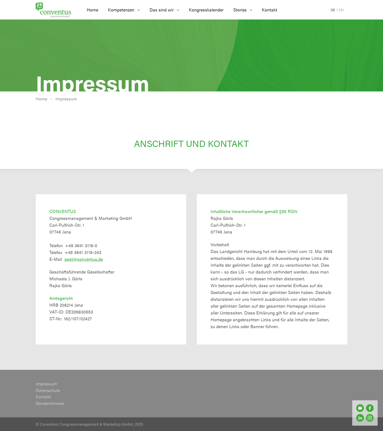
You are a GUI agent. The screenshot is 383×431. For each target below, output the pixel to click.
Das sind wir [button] (164, 10)
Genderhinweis (50, 403)
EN (341, 9)
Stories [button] (242, 10)
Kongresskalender (206, 10)
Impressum (46, 384)
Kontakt (269, 10)
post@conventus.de (83, 259)
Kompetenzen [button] (124, 10)
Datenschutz (48, 390)
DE (333, 9)
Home (92, 10)
